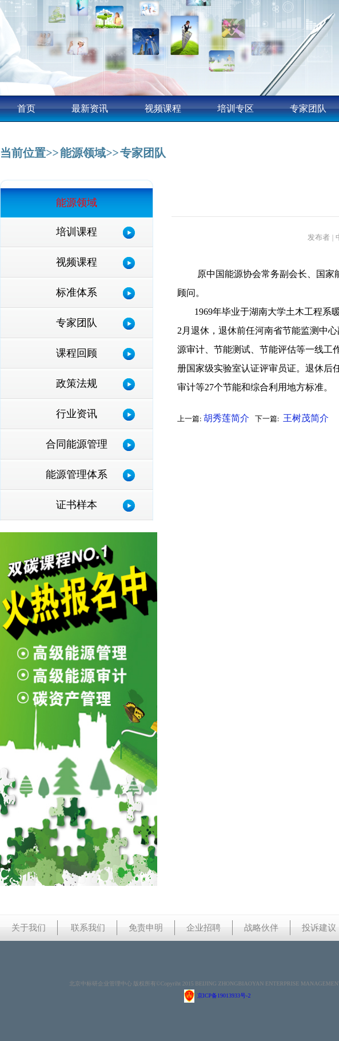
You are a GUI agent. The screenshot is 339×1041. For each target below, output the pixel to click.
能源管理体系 (76, 474)
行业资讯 (76, 413)
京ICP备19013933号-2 (217, 995)
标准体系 (76, 292)
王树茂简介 (306, 418)
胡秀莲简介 (226, 418)
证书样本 (76, 504)
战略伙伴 (261, 927)
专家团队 (308, 108)
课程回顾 (76, 353)
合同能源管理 (76, 444)
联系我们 (88, 927)
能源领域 (83, 153)
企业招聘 (203, 927)
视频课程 (163, 108)
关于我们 (28, 927)
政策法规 (76, 383)
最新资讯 (89, 108)
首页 (26, 108)
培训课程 (76, 232)
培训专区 (235, 108)
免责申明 (146, 927)
